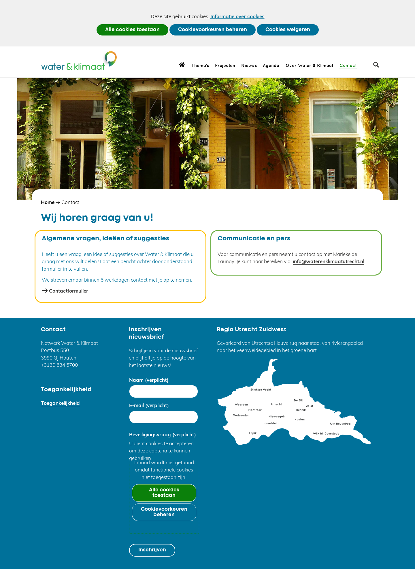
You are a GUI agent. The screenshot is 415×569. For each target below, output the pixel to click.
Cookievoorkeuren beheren (212, 29)
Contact (348, 66)
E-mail (149, 405)
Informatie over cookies (237, 16)
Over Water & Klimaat (309, 66)
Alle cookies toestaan (132, 29)
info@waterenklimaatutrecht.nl (328, 261)
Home (182, 64)
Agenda (271, 66)
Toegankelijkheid (60, 403)
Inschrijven (152, 550)
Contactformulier (68, 291)
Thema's (200, 66)
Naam (149, 380)
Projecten (225, 66)
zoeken (378, 67)
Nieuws (249, 66)
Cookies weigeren (287, 29)
